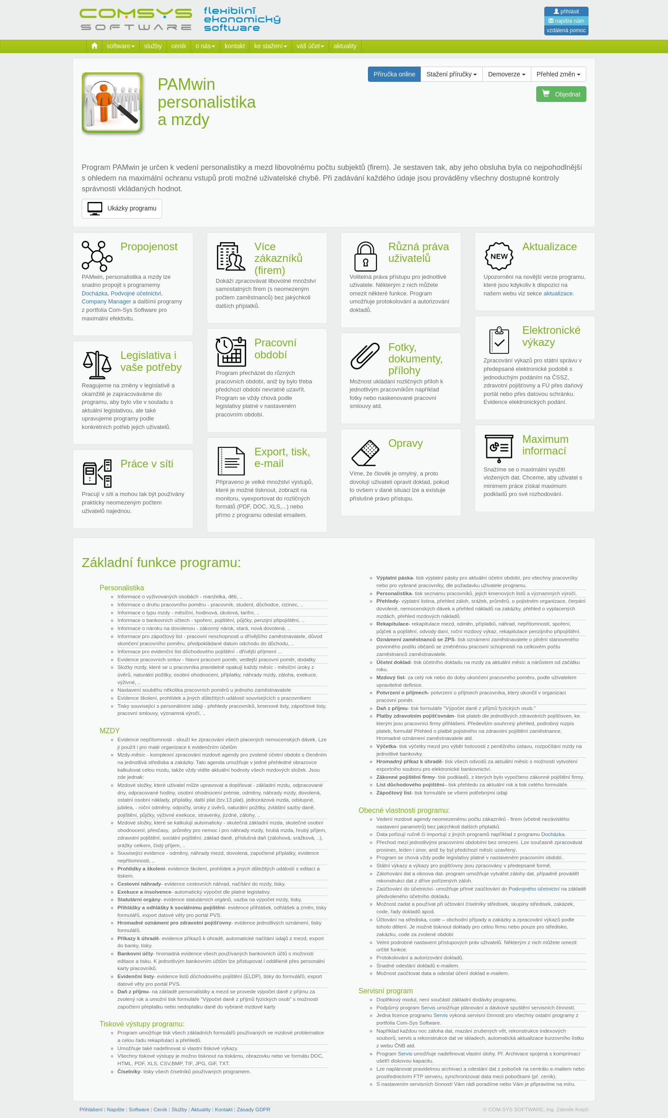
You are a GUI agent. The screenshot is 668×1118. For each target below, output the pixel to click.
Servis (428, 1007)
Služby (179, 1109)
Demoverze (506, 74)
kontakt (235, 46)
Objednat (561, 94)
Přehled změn (558, 74)
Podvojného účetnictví (534, 888)
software (121, 46)
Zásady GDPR (253, 1109)
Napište (116, 1109)
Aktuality (201, 1109)
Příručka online (394, 74)
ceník (178, 46)
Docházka (95, 293)
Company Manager (106, 301)
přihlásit (566, 11)
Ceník (160, 1109)
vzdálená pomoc (566, 30)
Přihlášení (91, 1109)
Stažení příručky (451, 74)
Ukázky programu (122, 208)
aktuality (345, 46)
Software (139, 1109)
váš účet (310, 46)
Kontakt (224, 1109)
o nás (205, 46)
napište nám (566, 21)
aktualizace (557, 293)
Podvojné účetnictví (136, 293)
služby (153, 46)
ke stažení (270, 46)
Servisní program (386, 991)
